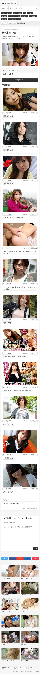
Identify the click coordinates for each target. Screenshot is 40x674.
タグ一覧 (10, 19)
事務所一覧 (18, 19)
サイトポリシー (20, 667)
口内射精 (9, 13)
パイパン (10, 16)
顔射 (15, 13)
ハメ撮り (30, 13)
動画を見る (21, 80)
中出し (3, 13)
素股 (24, 13)
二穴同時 (4, 19)
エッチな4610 (13, 70)
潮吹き (19, 13)
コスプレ (4, 16)
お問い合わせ (7, 667)
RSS (31, 667)
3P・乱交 (17, 16)
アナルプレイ (33, 16)
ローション (25, 16)
